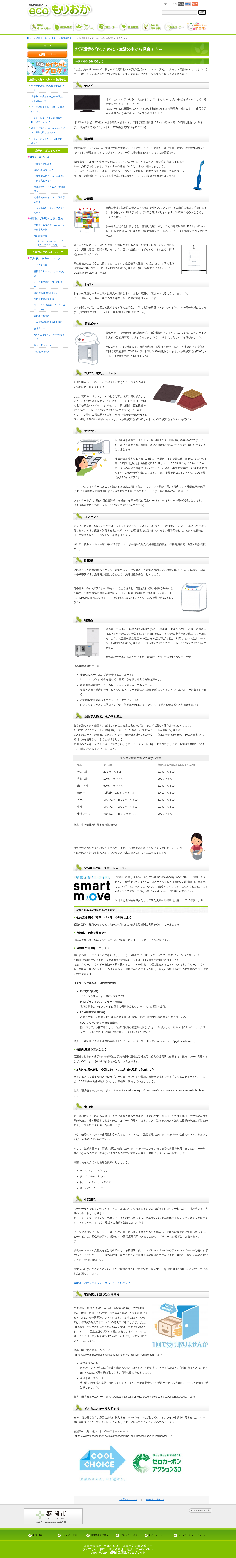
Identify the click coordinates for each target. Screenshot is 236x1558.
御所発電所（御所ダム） (47, 291)
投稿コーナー (47, 54)
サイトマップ (155, 1535)
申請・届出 (38, 1535)
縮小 (181, 4)
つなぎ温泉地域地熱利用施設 (49, 321)
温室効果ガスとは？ (44, 169)
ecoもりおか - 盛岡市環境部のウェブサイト (118, 1552)
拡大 (195, 4)
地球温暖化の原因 (43, 163)
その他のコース (42, 350)
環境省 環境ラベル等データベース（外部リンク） (103, 1282)
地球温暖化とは (40, 156)
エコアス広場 (41, 264)
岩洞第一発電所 (42, 314)
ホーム (47, 46)
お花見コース (41, 327)
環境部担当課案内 (99, 1535)
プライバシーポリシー (131, 1535)
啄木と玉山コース (43, 344)
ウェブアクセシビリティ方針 (192, 1535)
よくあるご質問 (69, 1535)
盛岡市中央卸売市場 (44, 298)
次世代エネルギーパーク (46, 257)
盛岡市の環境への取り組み (48, 217)
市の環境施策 (41, 235)
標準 (188, 4)
